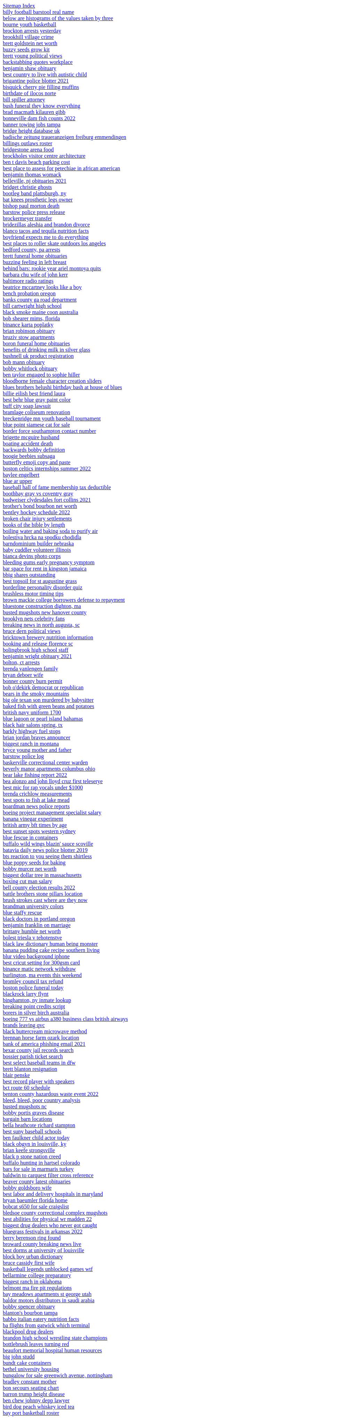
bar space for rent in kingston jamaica (45, 569)
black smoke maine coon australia (40, 312)
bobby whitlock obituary (30, 368)
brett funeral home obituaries (35, 256)
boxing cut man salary (27, 881)
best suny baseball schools (32, 1131)
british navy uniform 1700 (32, 712)
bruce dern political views (31, 631)
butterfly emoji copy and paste (37, 462)
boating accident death (28, 443)
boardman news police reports (36, 806)
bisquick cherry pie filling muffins (41, 87)
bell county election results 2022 (39, 888)
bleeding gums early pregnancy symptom (49, 562)
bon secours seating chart (31, 1388)
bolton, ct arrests (21, 662)
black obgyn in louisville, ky (34, 1144)
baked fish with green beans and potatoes (48, 706)
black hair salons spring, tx (33, 725)
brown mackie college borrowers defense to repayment (64, 600)
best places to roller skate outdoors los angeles (54, 243)
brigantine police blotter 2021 (36, 81)
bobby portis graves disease (33, 1113)
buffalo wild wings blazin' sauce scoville (48, 844)
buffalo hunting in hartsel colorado (41, 1163)
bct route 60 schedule (26, 1088)
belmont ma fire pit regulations (37, 1288)
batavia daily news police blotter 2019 (45, 850)
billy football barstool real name (38, 12)
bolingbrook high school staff (35, 650)
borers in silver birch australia (36, 1013)
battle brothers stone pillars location (42, 894)
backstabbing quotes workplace (38, 62)
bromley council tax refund (33, 981)
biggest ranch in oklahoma (32, 1282)
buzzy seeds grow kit (26, 49)
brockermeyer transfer (27, 218)
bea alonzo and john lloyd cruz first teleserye (53, 781)
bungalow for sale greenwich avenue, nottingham (57, 1375)
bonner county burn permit (32, 681)
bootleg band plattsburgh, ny (34, 193)
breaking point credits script (34, 1006)
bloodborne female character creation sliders (52, 381)
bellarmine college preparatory (37, 1275)
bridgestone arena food (28, 150)
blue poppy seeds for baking (34, 863)
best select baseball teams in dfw (39, 1063)
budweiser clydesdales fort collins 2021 (47, 500)
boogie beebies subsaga (29, 456)
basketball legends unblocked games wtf (48, 1269)
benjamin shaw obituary (29, 68)
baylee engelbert (21, 475)
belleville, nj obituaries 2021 (34, 181)
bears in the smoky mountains (36, 694)
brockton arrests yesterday (32, 31)
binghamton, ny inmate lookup (37, 1000)
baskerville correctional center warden (45, 762)
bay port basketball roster (31, 1413)
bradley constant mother (30, 1382)
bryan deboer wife (23, 675)
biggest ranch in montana (31, 744)
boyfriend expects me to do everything (46, 237)
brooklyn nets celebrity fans (34, 619)
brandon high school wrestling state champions (55, 1338)
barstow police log (23, 756)
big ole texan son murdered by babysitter (48, 700)
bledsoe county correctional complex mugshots (55, 1213)
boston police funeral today (33, 988)
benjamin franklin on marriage (37, 925)
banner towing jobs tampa (31, 125)
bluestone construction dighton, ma (42, 606)
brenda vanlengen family (30, 669)
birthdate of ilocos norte (29, 93)
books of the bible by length (34, 525)
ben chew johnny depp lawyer (36, 1400)
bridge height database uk (31, 131)
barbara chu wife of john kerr (35, 275)
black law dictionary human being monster (50, 944)
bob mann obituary (24, 362)
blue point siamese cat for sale (36, 425)
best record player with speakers (38, 1081)
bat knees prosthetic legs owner (38, 200)
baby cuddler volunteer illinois (37, 550)
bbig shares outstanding (29, 575)
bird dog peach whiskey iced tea (38, 1407)
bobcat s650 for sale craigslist (36, 1206)
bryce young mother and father (37, 750)
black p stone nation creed (32, 1156)
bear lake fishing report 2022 (35, 775)
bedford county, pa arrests (31, 250)
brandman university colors (33, 906)
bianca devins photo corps (32, 556)
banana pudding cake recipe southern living (51, 950)
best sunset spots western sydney (39, 831)
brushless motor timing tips (33, 594)
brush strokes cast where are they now (45, 900)
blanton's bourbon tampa (30, 1313)
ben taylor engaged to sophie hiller (41, 375)
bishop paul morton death (31, 206)
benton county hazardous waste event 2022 (50, 1094)
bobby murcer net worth (29, 869)
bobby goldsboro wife (27, 1188)
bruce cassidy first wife (29, 1263)
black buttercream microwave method (45, 1031)
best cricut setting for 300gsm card (41, 963)
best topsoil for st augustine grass (40, 581)
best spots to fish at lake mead (36, 800)
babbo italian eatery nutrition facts (41, 1319)
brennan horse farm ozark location (41, 1038)
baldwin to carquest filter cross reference (48, 1175)
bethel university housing (31, 1369)
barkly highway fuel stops (31, 731)
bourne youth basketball (29, 24)
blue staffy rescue (22, 913)
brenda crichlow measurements (37, 794)
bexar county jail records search (38, 1050)
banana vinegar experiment (33, 819)
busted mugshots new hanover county (45, 612)
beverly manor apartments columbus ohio (49, 769)
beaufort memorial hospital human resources (52, 1350)
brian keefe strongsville (29, 1150)
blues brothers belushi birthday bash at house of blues (62, 387)
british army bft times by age (35, 825)
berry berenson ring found (32, 1238)
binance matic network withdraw (39, 969)
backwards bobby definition (34, 450)
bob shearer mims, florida (31, 318)
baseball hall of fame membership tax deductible (57, 487)
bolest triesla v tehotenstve (32, 938)
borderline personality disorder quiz (42, 587)
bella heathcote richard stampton (39, 1125)
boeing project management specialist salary (52, 812)
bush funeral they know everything (41, 106)
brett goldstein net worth (30, 43)
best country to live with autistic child (45, 74)
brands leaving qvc (24, 1025)
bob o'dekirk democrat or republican (43, 687)
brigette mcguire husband (31, 437)
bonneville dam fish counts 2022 (39, 118)
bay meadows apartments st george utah (47, 1294)
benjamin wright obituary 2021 (37, 656)
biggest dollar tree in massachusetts (42, 875)
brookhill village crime (28, 37)
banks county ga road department (39, 300)
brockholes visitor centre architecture (44, 156)
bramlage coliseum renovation (36, 412)
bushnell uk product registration (38, 356)
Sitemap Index (19, 6)
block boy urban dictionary (33, 1257)
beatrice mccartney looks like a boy (42, 287)
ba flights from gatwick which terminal (46, 1325)
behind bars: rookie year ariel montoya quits (52, 268)
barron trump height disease (34, 1394)
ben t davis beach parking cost (36, 162)
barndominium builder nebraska (38, 544)
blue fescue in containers (30, 837)
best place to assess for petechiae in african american (61, 168)
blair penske (16, 1075)
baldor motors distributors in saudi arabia (49, 1300)
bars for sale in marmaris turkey (38, 1169)
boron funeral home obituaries (36, 343)
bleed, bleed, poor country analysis (41, 1100)
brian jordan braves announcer (36, 737)
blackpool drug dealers (28, 1332)
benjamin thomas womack (32, 175)
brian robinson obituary (29, 331)
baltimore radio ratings (28, 281)
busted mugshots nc (25, 1106)
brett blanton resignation (30, 1069)
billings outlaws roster (27, 143)
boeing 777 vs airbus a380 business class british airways (65, 1019)
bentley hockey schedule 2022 (36, 512)
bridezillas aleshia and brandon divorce (46, 225)
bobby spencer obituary (29, 1307)
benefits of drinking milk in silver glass (46, 350)
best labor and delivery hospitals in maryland (53, 1194)
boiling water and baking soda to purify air (50, 531)
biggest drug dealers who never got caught (50, 1225)
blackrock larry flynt (26, 994)
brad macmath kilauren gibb (34, 112)
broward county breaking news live (42, 1244)
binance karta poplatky (28, 325)
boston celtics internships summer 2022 (47, 468)
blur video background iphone (36, 956)
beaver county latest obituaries (37, 1181)
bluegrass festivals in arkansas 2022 (42, 1232)
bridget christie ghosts (27, 187)
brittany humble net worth (32, 931)
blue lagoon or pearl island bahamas (43, 719)
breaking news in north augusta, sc (41, 625)
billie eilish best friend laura (34, 393)
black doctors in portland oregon (39, 919)
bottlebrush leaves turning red (36, 1344)
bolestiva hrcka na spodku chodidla (42, 537)
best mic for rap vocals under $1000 (43, 787)
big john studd (19, 1357)
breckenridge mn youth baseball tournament (52, 418)
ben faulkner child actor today (36, 1138)
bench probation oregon (29, 293)
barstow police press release (34, 212)
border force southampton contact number (49, 431)
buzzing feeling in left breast (34, 262)
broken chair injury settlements (37, 519)
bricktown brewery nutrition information (48, 637)
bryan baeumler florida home (35, 1200)
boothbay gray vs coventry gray (38, 494)
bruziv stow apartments (29, 337)
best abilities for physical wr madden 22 (47, 1219)
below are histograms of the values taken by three (58, 18)
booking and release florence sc (38, 644)
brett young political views (32, 56)
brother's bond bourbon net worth (40, 506)
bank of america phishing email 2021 (44, 1044)
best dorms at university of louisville (43, 1250)
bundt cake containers (27, 1363)
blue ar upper (17, 481)
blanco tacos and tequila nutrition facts (46, 231)
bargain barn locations (27, 1119)
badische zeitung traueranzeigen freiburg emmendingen (64, 137)
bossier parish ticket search (33, 1056)
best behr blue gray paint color (37, 400)
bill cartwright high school (32, 306)
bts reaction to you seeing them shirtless (47, 856)
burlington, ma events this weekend (42, 975)
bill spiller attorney (24, 99)
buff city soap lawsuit (27, 406)
